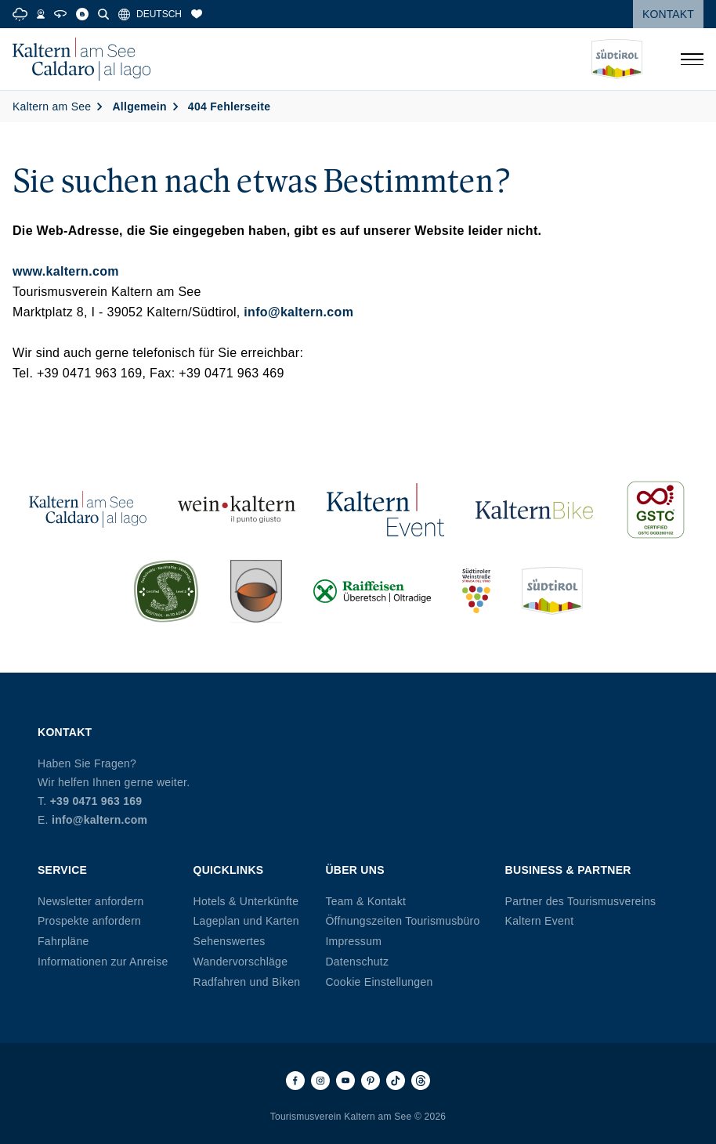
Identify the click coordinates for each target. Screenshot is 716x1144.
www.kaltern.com (66, 271)
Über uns (354, 870)
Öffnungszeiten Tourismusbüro (402, 921)
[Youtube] (345, 1080)
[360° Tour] (60, 14)
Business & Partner (568, 870)
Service (62, 870)
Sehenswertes (229, 941)
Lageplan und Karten (246, 921)
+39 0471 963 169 (96, 801)
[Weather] (20, 14)
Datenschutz (357, 961)
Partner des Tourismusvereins (580, 901)
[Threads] (420, 1080)
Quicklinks (228, 870)
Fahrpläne (63, 941)
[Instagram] (320, 1080)
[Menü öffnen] (691, 59)
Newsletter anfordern (91, 901)
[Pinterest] (370, 1080)
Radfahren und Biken (247, 982)
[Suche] (103, 14)
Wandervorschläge (240, 961)
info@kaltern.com (298, 312)
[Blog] (82, 14)
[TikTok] (395, 1080)
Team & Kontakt (365, 901)
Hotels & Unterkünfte (246, 901)
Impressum (353, 941)
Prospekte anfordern (89, 921)
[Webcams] (41, 14)
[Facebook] (295, 1080)
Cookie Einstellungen (378, 982)
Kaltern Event (539, 921)
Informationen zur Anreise (103, 961)
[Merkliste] (196, 14)
